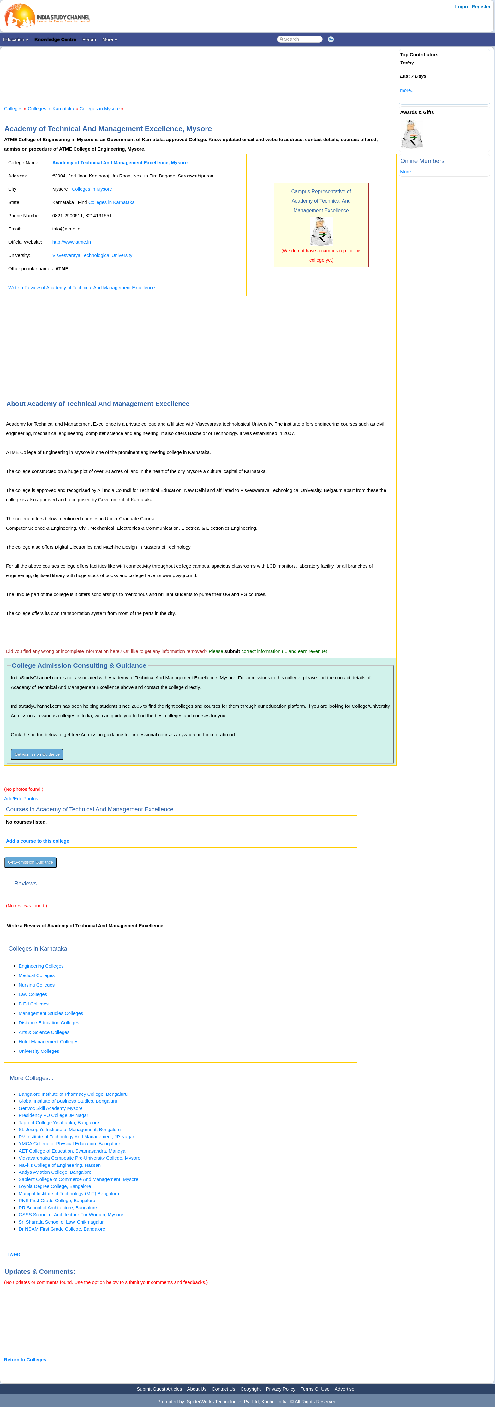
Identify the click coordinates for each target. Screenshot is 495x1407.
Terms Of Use (315, 1389)
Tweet (13, 1254)
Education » (15, 39)
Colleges (13, 108)
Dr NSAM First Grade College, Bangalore (62, 1228)
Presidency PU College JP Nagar (53, 1115)
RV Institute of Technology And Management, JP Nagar (76, 1136)
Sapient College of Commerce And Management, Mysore (78, 1179)
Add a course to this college (37, 841)
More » (109, 39)
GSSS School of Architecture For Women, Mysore (71, 1214)
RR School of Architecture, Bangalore (58, 1207)
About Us (196, 1389)
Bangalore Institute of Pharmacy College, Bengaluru (73, 1094)
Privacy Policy (280, 1389)
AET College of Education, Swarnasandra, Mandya (72, 1151)
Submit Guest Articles (159, 1389)
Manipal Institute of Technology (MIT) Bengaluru (69, 1193)
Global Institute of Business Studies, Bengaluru (68, 1101)
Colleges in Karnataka (51, 108)
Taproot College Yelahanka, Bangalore (59, 1122)
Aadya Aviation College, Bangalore (55, 1172)
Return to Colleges (25, 1359)
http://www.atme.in (71, 242)
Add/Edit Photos (21, 798)
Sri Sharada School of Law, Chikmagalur (61, 1222)
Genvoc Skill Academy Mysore (51, 1108)
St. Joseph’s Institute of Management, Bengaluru (70, 1129)
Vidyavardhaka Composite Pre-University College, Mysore (79, 1157)
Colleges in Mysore (100, 108)
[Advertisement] (200, 71)
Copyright (251, 1389)
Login (461, 6)
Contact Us (223, 1389)
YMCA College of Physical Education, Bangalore (69, 1143)
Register (481, 6)
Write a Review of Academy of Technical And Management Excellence (81, 287)
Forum (89, 39)
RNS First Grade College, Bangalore (57, 1200)
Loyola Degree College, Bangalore (55, 1186)
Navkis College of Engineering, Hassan (60, 1165)
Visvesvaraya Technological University (92, 255)
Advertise (345, 1389)
